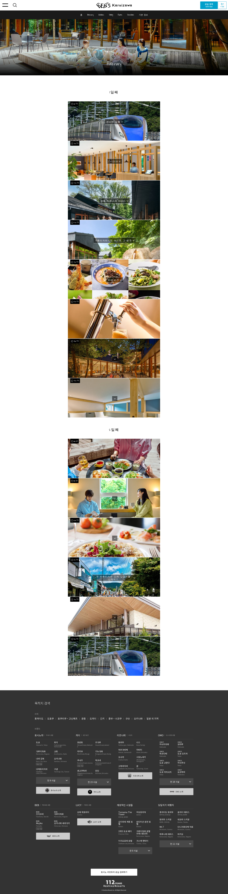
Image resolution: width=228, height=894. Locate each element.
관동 (83, 718)
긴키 (102, 718)
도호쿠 (50, 718)
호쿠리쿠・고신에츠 (68, 718)
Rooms (120, 14)
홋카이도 (39, 718)
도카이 (93, 718)
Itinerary (90, 14)
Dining (111, 14)
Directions (130, 14)
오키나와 (138, 718)
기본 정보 (143, 14)
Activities (101, 14)
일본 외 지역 (153, 718)
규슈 (128, 718)
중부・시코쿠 (115, 718)
